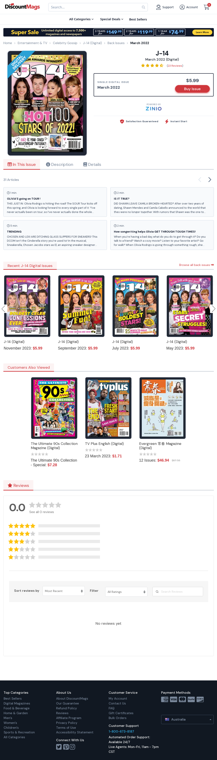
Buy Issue (192, 88)
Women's (10, 723)
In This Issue (22, 164)
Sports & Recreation (19, 732)
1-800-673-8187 (121, 731)
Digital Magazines (17, 703)
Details (92, 164)
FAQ (112, 708)
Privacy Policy (66, 723)
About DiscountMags (72, 698)
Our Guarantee (67, 703)
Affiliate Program (68, 718)
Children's (11, 728)
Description (59, 164)
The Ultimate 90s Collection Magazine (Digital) (54, 445)
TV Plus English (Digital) (104, 443)
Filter (94, 591)
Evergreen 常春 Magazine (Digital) (160, 445)
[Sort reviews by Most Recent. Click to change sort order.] (64, 591)
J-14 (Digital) (14, 341)
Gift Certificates (121, 713)
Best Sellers (13, 698)
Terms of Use (66, 728)
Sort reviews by (26, 591)
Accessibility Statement (74, 732)
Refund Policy (66, 708)
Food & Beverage (17, 708)
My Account (118, 698)
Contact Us (117, 703)
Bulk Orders (118, 718)
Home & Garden (16, 713)
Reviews (18, 485)
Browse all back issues (196, 265)
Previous (3, 309)
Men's (8, 718)
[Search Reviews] (177, 591)
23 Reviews (175, 66)
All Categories (14, 737)
